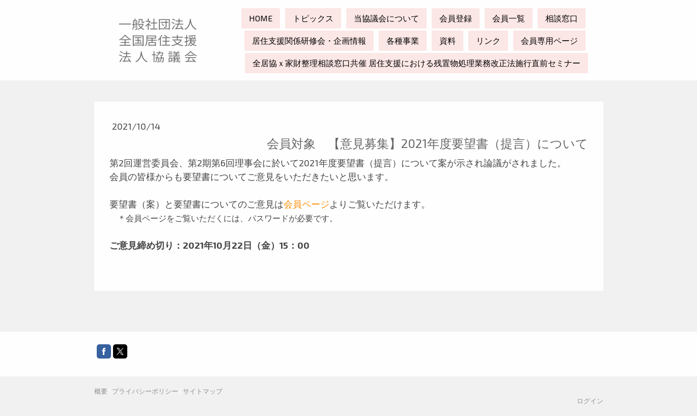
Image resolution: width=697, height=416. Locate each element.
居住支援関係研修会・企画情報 (309, 40)
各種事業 (402, 40)
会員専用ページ (549, 40)
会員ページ (306, 204)
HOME (260, 18)
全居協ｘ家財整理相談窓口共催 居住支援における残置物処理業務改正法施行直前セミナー (416, 63)
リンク (488, 40)
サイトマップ (202, 391)
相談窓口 (561, 18)
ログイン (590, 401)
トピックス (313, 18)
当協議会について (386, 18)
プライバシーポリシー (145, 391)
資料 (447, 40)
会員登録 (455, 18)
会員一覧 (508, 18)
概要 (100, 391)
